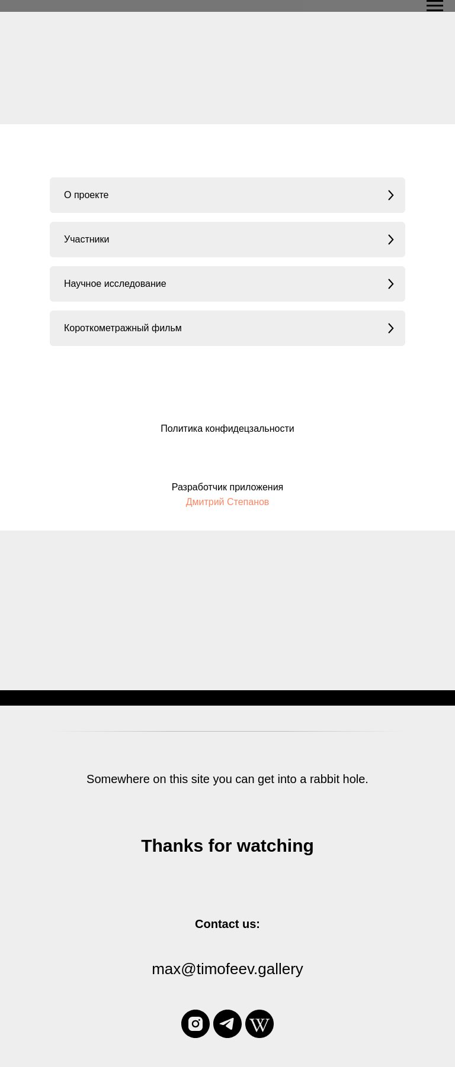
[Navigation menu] (435, 6)
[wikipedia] (259, 1024)
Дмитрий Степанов (228, 502)
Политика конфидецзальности (227, 428)
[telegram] (227, 1024)
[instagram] (195, 1024)
